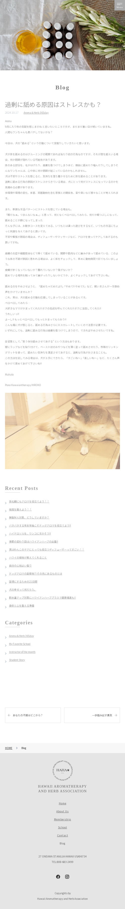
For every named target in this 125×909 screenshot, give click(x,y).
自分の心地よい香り (20, 565)
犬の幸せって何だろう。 (22, 589)
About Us (62, 811)
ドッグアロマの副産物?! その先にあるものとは (35, 573)
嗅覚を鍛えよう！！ (20, 509)
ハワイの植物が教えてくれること (28, 557)
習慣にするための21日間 (23, 581)
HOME (8, 748)
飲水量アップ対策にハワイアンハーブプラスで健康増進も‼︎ (42, 597)
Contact (62, 835)
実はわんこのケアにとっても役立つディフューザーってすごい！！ (46, 549)
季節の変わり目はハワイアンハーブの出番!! (33, 541)
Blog (62, 843)
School (62, 827)
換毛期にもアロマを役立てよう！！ (29, 501)
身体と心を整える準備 (21, 605)
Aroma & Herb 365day (21, 636)
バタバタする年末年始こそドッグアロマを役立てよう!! (40, 525)
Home (62, 803)
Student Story (17, 660)
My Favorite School (19, 644)
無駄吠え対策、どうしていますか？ (29, 517)
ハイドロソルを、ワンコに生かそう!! (30, 533)
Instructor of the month (22, 652)
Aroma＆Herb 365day (36, 112)
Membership (62, 819)
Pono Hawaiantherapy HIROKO (23, 385)
